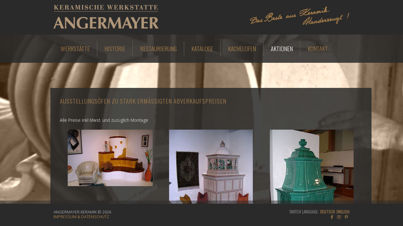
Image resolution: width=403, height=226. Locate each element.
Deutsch (327, 212)
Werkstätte (75, 48)
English (343, 212)
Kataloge (202, 48)
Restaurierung (158, 48)
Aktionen (282, 48)
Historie (115, 48)
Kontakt (318, 48)
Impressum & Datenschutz (81, 216)
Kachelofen (242, 48)
